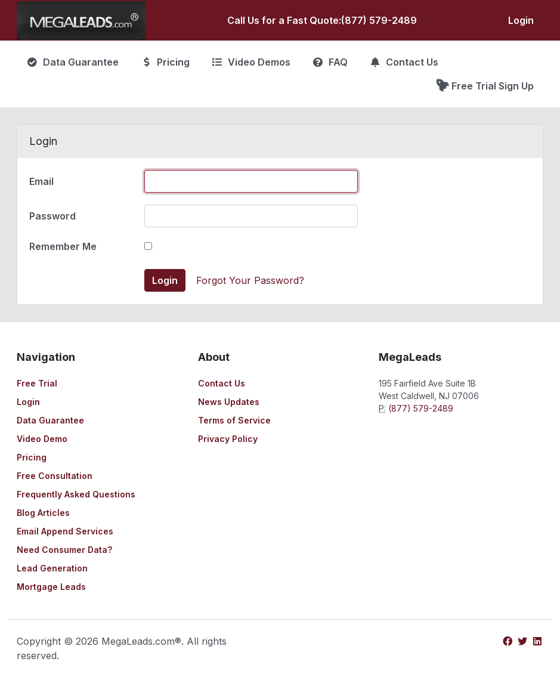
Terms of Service (234, 420)
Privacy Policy (228, 439)
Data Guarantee (50, 420)
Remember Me (63, 246)
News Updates (228, 402)
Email (41, 181)
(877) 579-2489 (379, 20)
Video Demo (42, 439)
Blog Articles (43, 513)
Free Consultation (54, 476)
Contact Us (221, 383)
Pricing (32, 457)
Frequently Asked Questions (76, 494)
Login (521, 20)
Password (52, 216)
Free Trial (37, 383)
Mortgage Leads (51, 587)
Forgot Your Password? (250, 280)
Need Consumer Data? (64, 550)
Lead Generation (52, 568)
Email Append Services (65, 531)
